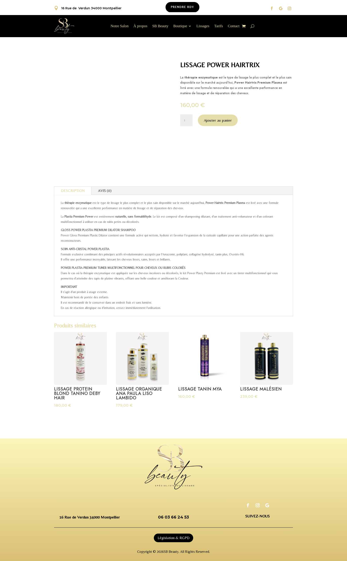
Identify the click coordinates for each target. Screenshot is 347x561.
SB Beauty (160, 26)
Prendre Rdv (182, 7)
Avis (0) (104, 190)
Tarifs (218, 26)
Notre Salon (119, 26)
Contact (233, 26)
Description (73, 190)
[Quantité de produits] (186, 120)
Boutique (180, 26)
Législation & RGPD (173, 538)
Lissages (202, 26)
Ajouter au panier (218, 120)
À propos (140, 26)
